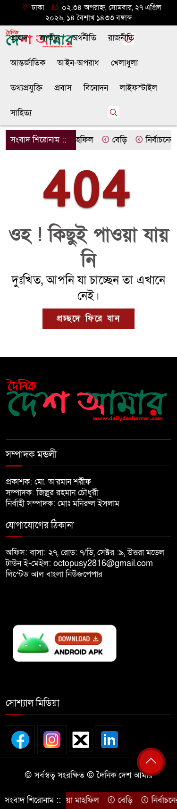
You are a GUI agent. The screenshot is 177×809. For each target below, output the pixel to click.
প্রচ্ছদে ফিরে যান (88, 318)
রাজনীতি (121, 38)
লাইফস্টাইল (138, 88)
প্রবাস (63, 88)
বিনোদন (96, 88)
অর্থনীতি (84, 38)
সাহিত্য (21, 113)
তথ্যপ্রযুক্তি (26, 88)
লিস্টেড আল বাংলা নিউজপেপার (58, 574)
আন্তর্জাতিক (27, 63)
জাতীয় (50, 38)
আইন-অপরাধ (78, 63)
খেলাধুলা (124, 63)
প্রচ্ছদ (19, 38)
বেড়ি (116, 139)
